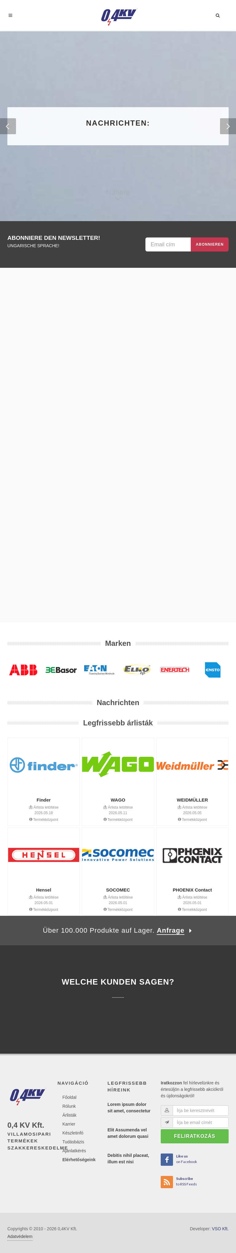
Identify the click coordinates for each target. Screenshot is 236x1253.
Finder (44, 799)
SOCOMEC (118, 889)
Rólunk (69, 1106)
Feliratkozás (194, 1136)
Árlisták (69, 1115)
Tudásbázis (73, 1141)
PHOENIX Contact (192, 889)
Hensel (43, 889)
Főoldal (69, 1097)
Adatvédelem (20, 1236)
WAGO (118, 799)
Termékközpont (43, 820)
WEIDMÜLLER (192, 799)
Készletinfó (72, 1132)
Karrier (68, 1124)
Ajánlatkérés (74, 1150)
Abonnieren (210, 244)
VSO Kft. (220, 1228)
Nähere (118, 196)
